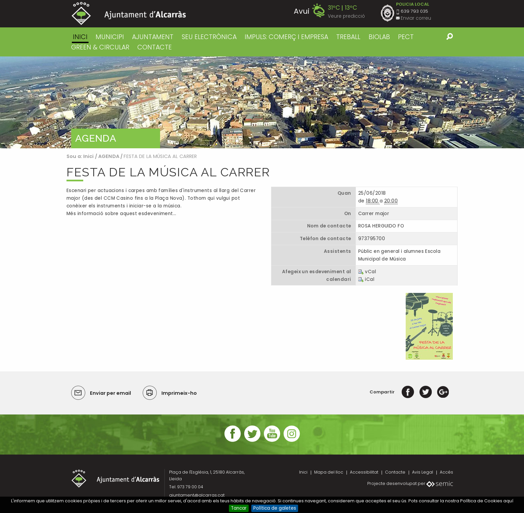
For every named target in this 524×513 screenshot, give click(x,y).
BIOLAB (379, 36)
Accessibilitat (364, 472)
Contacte (395, 472)
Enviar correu (416, 18)
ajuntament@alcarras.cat (197, 495)
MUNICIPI (110, 36)
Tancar (239, 508)
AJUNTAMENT (152, 36)
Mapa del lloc (328, 472)
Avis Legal (422, 472)
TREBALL (348, 36)
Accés (446, 472)
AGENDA (108, 156)
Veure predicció (346, 16)
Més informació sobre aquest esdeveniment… (121, 213)
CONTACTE (154, 47)
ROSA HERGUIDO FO (381, 226)
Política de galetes (274, 508)
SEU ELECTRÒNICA (209, 36)
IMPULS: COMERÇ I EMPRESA (286, 36)
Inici (80, 36)
